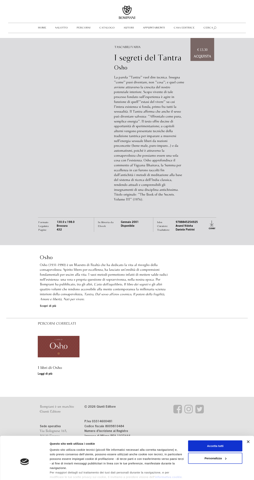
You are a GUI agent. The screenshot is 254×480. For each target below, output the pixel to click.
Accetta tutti (215, 426)
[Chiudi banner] (248, 422)
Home (42, 28)
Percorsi (83, 28)
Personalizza (215, 439)
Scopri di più (48, 306)
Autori (128, 28)
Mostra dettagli (60, 472)
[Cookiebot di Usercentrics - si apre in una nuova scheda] (24, 472)
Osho (120, 68)
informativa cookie (168, 457)
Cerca (208, 28)
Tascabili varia (127, 47)
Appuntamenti (154, 28)
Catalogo (107, 28)
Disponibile (127, 226)
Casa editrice (184, 28)
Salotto (61, 28)
